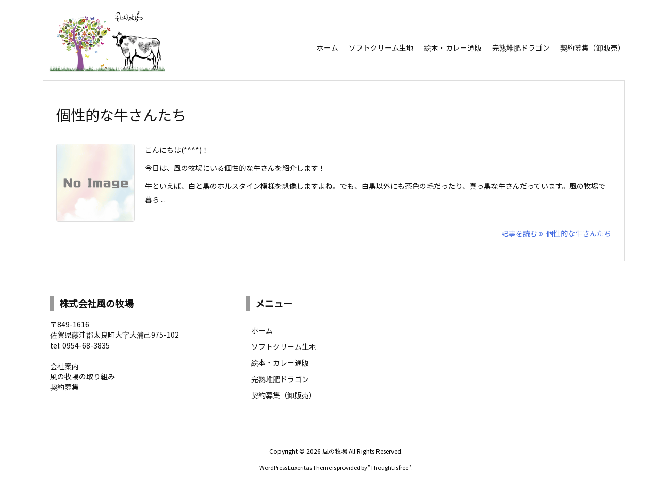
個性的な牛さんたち (121, 114)
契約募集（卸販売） (283, 395)
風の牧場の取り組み (82, 376)
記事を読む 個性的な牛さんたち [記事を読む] (556, 233)
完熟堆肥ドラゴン (280, 379)
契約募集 (64, 387)
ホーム (262, 330)
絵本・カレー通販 (280, 362)
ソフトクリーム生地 (283, 346)
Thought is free (389, 467)
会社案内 (64, 366)
